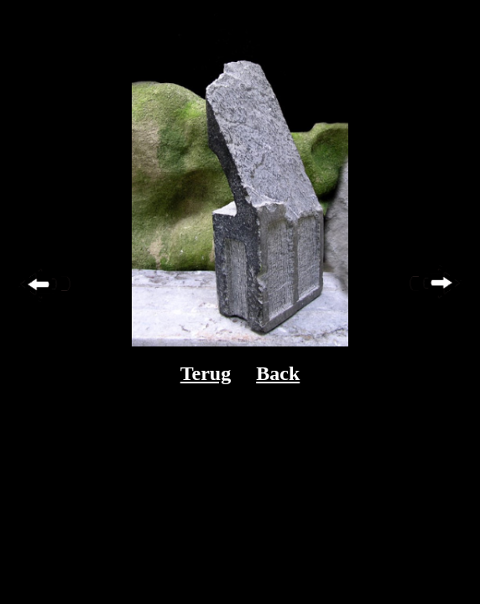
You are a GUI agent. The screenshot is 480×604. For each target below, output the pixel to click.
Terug (205, 373)
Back (278, 373)
